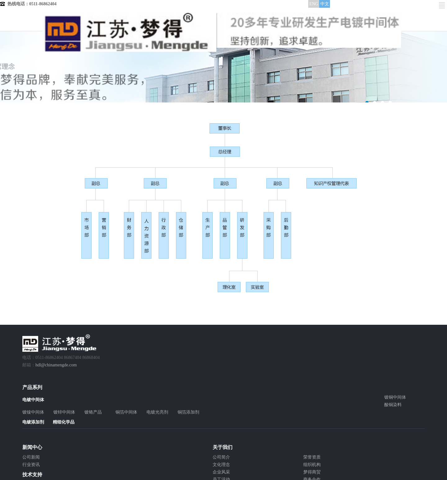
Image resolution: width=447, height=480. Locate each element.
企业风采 (221, 472)
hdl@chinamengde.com (56, 365)
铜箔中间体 (126, 412)
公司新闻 (31, 457)
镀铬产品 (93, 412)
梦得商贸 (312, 472)
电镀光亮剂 (157, 412)
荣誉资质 (312, 457)
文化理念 (221, 464)
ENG (313, 4)
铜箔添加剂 (188, 412)
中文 (324, 4)
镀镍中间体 (33, 412)
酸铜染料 (393, 404)
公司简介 (221, 457)
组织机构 (312, 464)
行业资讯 (31, 464)
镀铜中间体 (395, 397)
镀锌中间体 (64, 412)
